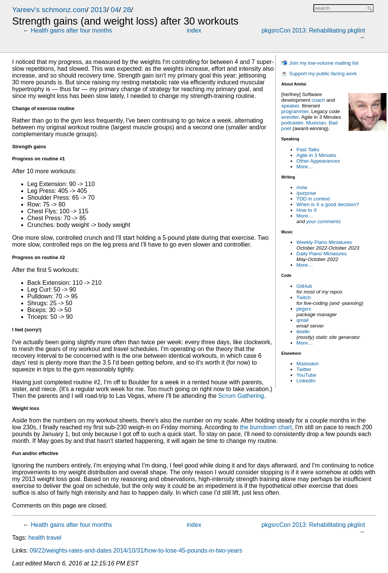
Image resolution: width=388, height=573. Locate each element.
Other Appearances (318, 161)
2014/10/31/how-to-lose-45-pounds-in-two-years (177, 550)
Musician (316, 123)
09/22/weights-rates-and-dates (70, 550)
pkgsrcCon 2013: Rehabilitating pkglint (313, 30)
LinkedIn (305, 381)
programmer (294, 111)
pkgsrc (303, 309)
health (36, 537)
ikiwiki (303, 331)
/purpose (306, 193)
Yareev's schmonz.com (49, 10)
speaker (290, 106)
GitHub (304, 286)
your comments (323, 221)
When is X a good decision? (327, 204)
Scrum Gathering (241, 396)
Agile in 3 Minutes (316, 155)
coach (318, 100)
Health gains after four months (71, 30)
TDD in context (313, 199)
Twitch (303, 297)
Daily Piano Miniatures (321, 253)
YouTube (306, 375)
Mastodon (307, 363)
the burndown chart (266, 427)
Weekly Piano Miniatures (324, 242)
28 (127, 10)
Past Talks (307, 149)
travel (54, 537)
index (194, 30)
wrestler (290, 117)
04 (115, 10)
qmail (302, 320)
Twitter (303, 369)
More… (304, 166)
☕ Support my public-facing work (319, 73)
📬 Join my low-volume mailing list (319, 63)
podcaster (292, 123)
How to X (306, 210)
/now (301, 187)
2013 (99, 10)
